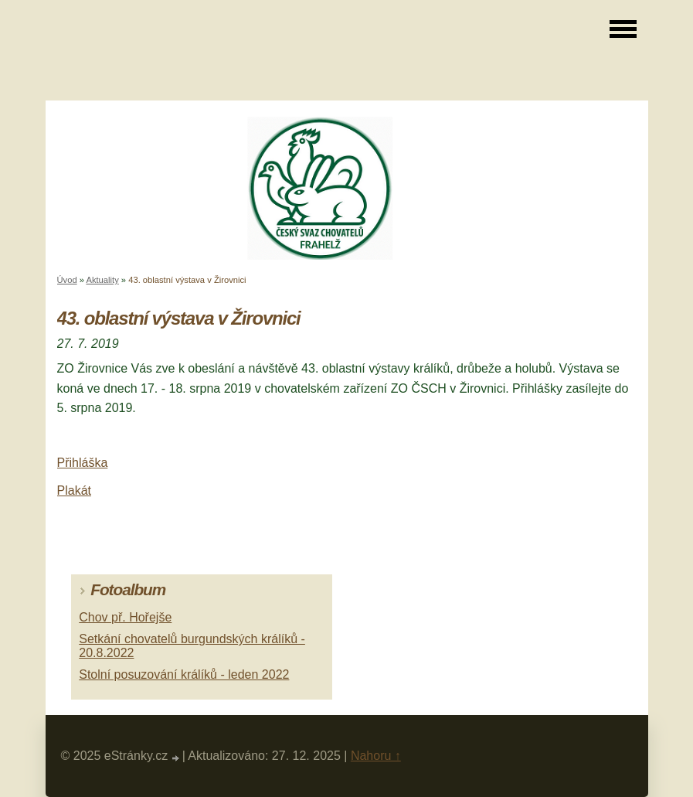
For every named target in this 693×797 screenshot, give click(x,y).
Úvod (67, 279)
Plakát (74, 490)
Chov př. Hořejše (125, 617)
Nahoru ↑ (376, 755)
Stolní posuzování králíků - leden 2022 (184, 674)
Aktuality (102, 279)
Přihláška (82, 462)
